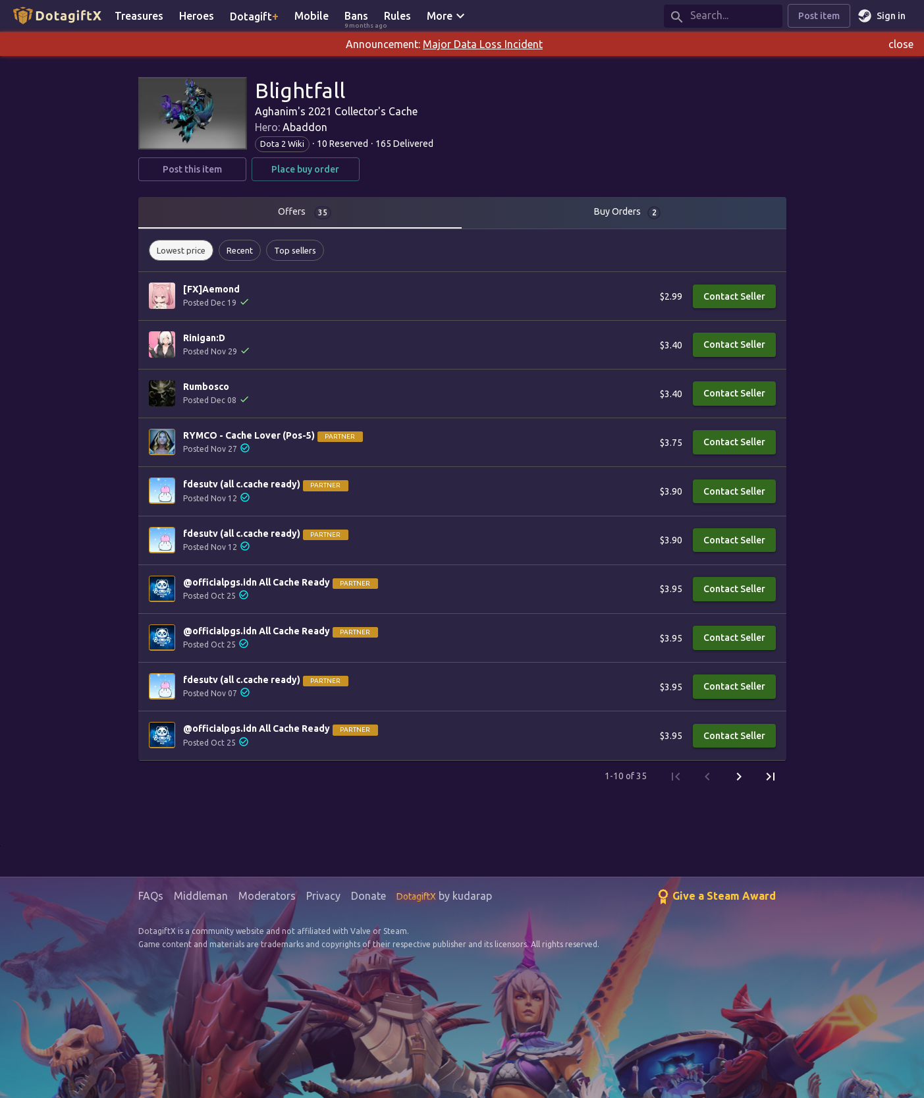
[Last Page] (770, 776)
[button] (181, 250)
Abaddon (305, 127)
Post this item (192, 169)
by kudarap (444, 896)
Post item (819, 16)
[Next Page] (739, 776)
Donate (368, 896)
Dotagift (254, 15)
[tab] (300, 213)
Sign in (883, 16)
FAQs (150, 896)
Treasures (139, 16)
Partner (340, 436)
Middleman (201, 896)
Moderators (267, 896)
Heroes (196, 16)
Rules (397, 16)
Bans (360, 17)
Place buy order (305, 169)
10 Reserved (342, 143)
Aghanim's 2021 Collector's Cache (336, 111)
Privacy (323, 896)
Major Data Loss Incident (483, 44)
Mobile (311, 16)
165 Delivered (404, 143)
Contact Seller (734, 297)
